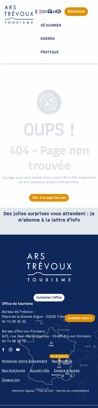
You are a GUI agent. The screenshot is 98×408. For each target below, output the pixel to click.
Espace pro (11, 380)
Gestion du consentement (72, 390)
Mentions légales (23, 390)
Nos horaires (62, 361)
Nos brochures (13, 370)
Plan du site (45, 390)
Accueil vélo (39, 370)
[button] (50, 12)
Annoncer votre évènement (24, 361)
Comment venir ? (80, 318)
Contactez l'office (49, 297)
